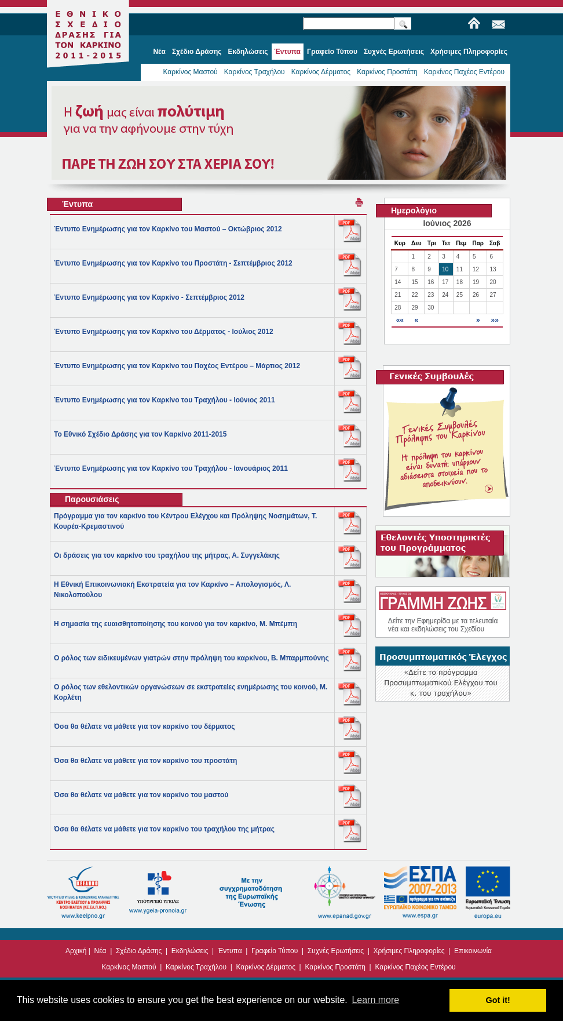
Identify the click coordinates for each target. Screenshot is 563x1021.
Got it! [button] (498, 1000)
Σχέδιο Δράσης (139, 951)
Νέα (100, 951)
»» (494, 320)
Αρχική (75, 951)
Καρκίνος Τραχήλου (254, 72)
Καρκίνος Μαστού (190, 72)
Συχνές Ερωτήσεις (336, 951)
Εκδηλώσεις (190, 951)
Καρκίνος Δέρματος (321, 72)
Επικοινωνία (473, 951)
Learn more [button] (375, 1000)
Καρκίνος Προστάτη (387, 72)
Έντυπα (230, 951)
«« (400, 320)
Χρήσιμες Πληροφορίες (409, 951)
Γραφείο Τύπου (274, 951)
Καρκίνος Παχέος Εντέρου (464, 72)
